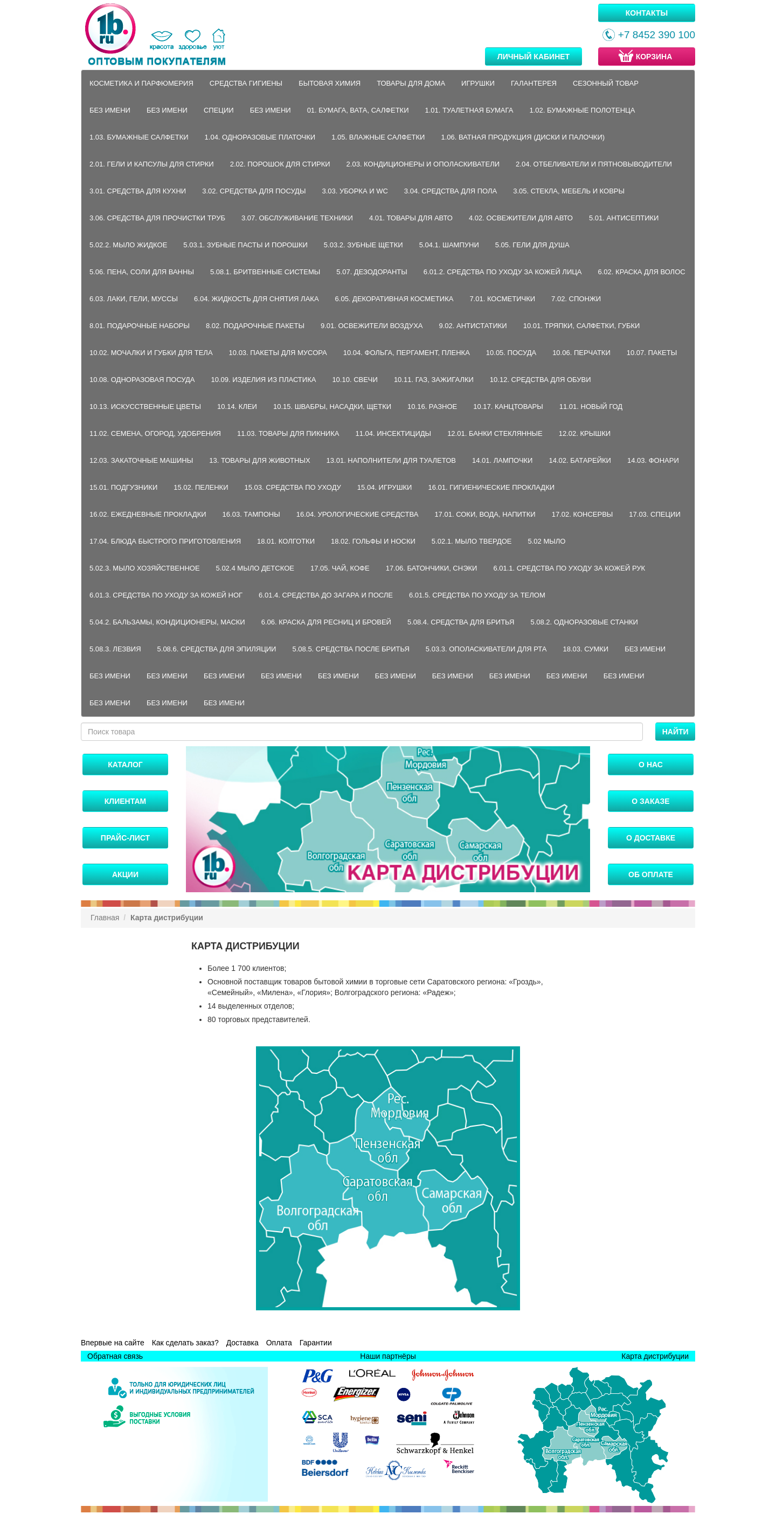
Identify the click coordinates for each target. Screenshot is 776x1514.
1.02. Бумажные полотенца (582, 110)
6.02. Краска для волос (641, 272)
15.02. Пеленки (201, 487)
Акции (125, 874)
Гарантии (316, 1342)
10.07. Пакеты (652, 353)
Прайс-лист (125, 838)
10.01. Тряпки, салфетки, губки (581, 326)
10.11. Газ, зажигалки (434, 380)
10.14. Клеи (237, 406)
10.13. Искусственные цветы (145, 406)
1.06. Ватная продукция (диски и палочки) (523, 137)
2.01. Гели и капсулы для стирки (151, 164)
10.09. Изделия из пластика (263, 380)
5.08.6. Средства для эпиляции (216, 649)
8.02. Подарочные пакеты (255, 326)
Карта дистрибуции (655, 1356)
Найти (675, 731)
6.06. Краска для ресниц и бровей (326, 622)
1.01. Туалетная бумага (469, 110)
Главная (105, 917)
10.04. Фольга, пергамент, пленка (406, 353)
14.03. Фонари (653, 460)
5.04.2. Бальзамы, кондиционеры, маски (167, 622)
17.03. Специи (654, 514)
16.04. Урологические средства (357, 514)
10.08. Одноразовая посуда (142, 380)
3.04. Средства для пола (450, 191)
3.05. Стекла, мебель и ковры (569, 191)
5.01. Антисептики (624, 218)
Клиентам (125, 801)
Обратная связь (115, 1356)
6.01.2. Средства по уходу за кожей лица (503, 272)
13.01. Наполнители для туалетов (391, 460)
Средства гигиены (246, 83)
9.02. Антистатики (473, 326)
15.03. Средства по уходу (293, 487)
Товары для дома (411, 83)
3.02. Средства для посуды (254, 191)
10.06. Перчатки (581, 353)
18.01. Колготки (286, 541)
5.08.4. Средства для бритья (460, 622)
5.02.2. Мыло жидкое (128, 245)
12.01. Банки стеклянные (495, 433)
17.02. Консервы (582, 514)
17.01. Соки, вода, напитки (484, 514)
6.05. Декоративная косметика (394, 299)
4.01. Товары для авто (411, 218)
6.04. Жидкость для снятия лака (256, 299)
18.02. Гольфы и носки (373, 541)
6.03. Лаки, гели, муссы (133, 299)
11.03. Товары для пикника (288, 433)
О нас (651, 764)
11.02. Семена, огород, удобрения (155, 433)
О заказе (650, 801)
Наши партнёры (387, 1356)
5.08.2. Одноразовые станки (584, 622)
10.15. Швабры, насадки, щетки (332, 406)
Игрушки (478, 83)
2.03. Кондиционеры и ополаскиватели (423, 164)
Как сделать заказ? (185, 1342)
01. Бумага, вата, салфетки (358, 110)
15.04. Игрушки (384, 487)
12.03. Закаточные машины (141, 460)
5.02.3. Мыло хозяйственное (144, 568)
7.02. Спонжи (576, 299)
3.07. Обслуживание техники (297, 218)
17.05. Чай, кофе (340, 568)
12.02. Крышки (585, 433)
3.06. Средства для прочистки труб (157, 218)
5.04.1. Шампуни (449, 245)
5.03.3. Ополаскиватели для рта (486, 649)
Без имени (109, 110)
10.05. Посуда (511, 353)
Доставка (242, 1342)
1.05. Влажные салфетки (378, 137)
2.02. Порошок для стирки (280, 164)
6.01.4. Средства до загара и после (326, 595)
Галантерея (534, 83)
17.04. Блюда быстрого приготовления (165, 541)
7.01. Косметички (502, 299)
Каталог (125, 764)
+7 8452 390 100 (648, 34)
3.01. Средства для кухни (137, 191)
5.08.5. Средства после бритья (350, 649)
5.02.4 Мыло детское (255, 568)
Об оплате (650, 874)
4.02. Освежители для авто (521, 218)
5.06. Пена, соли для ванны (141, 272)
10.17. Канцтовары (508, 406)
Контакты (647, 13)
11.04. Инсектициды (393, 433)
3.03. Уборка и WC (354, 191)
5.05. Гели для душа (532, 245)
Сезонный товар (606, 83)
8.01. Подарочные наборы (139, 326)
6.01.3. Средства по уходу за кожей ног (165, 595)
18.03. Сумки (585, 649)
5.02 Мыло (547, 541)
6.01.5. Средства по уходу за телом (477, 595)
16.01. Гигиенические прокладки (491, 487)
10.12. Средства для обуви (540, 380)
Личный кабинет (533, 56)
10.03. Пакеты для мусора (278, 353)
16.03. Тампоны (251, 514)
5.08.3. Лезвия (115, 649)
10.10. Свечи (355, 380)
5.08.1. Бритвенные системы (265, 272)
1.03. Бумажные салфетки (139, 137)
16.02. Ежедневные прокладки (147, 514)
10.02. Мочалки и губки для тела (151, 353)
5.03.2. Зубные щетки (363, 245)
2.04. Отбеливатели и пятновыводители (594, 164)
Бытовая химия (330, 83)
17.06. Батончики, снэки (431, 568)
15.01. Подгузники (123, 487)
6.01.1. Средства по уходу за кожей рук (569, 568)
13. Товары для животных (259, 460)
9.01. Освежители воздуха (372, 326)
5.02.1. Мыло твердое (472, 541)
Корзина (644, 56)
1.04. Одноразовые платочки (260, 137)
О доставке (650, 838)
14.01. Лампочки (502, 460)
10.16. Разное (432, 406)
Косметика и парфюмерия (141, 83)
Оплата (279, 1342)
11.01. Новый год (590, 406)
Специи (219, 110)
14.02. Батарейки (580, 460)
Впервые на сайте (112, 1342)
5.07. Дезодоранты (371, 272)
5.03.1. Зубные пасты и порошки (245, 245)
